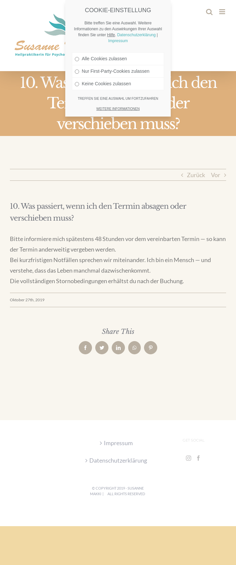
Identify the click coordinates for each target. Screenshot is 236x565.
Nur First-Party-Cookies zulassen (112, 56)
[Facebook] (198, 458)
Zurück (196, 174)
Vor (215, 174)
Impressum (118, 442)
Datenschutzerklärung (118, 460)
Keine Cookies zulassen (103, 69)
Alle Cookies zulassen (101, 44)
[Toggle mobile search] (209, 11)
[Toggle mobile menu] (222, 11)
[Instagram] (188, 458)
